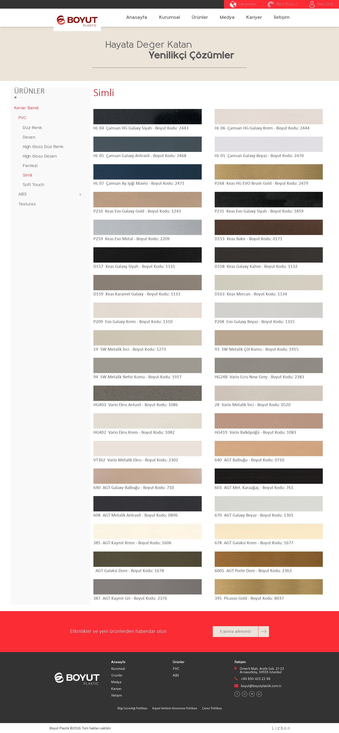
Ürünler (200, 17)
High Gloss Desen (40, 156)
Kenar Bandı (26, 108)
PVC (22, 118)
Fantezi (30, 166)
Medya (227, 17)
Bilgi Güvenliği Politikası (132, 708)
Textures (27, 204)
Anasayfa (136, 17)
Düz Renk (32, 128)
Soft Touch (33, 185)
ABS (22, 194)
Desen (29, 137)
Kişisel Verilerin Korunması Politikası (174, 708)
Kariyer (254, 17)
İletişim (281, 17)
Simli (27, 175)
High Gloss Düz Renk (43, 147)
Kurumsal (169, 17)
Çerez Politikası (212, 708)
